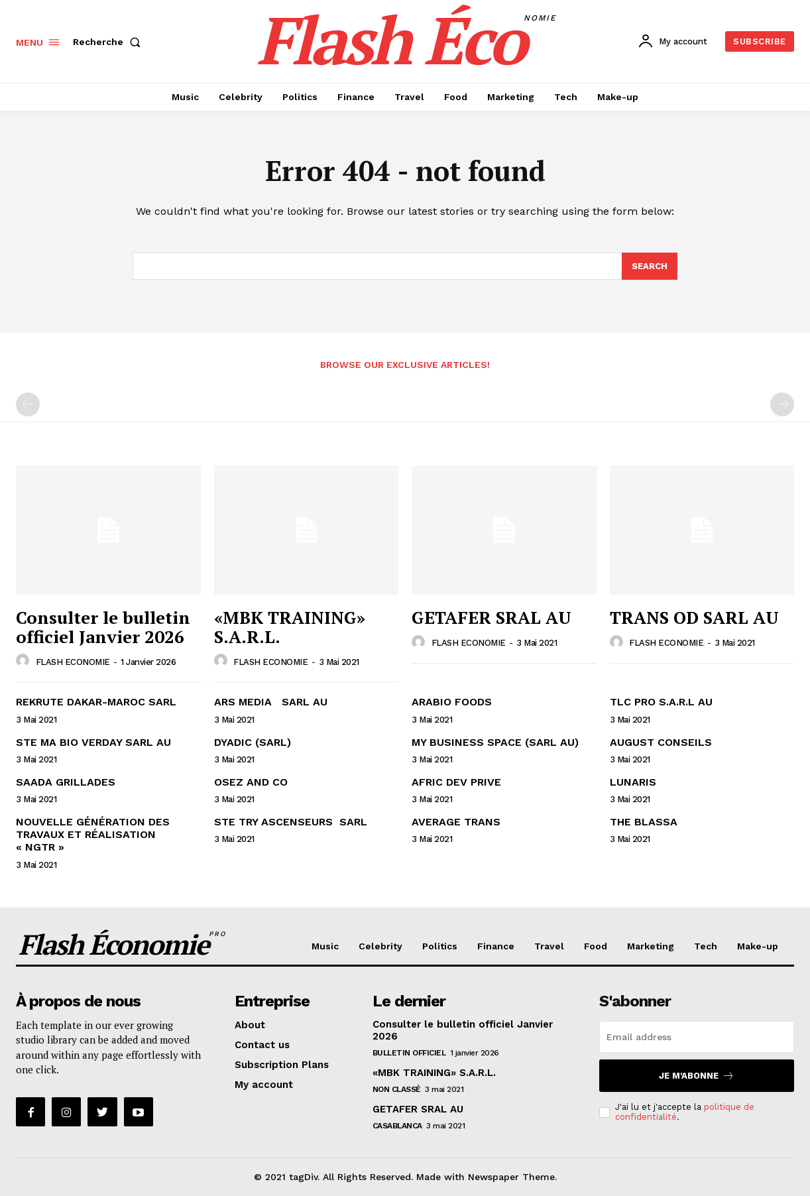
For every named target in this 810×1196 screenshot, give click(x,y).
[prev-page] (28, 405)
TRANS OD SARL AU (694, 617)
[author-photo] (24, 661)
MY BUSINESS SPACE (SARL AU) (495, 742)
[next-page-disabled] (782, 405)
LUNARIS (633, 782)
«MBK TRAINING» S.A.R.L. (289, 627)
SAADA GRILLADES (65, 782)
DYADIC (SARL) (252, 742)
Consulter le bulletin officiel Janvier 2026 (103, 627)
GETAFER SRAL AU (491, 617)
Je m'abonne (696, 1076)
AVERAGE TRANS (456, 821)
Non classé (397, 1090)
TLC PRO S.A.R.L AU (661, 702)
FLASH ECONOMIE (73, 662)
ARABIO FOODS (452, 702)
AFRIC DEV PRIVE (456, 782)
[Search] (649, 266)
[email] (696, 1037)
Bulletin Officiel (409, 1053)
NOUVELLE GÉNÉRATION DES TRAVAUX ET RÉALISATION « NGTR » (93, 834)
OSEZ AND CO (251, 782)
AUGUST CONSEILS (661, 742)
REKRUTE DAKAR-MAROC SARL (96, 702)
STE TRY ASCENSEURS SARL (290, 821)
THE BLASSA (643, 821)
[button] (109, 42)
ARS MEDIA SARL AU (270, 702)
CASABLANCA (397, 1126)
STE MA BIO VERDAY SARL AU (93, 742)
